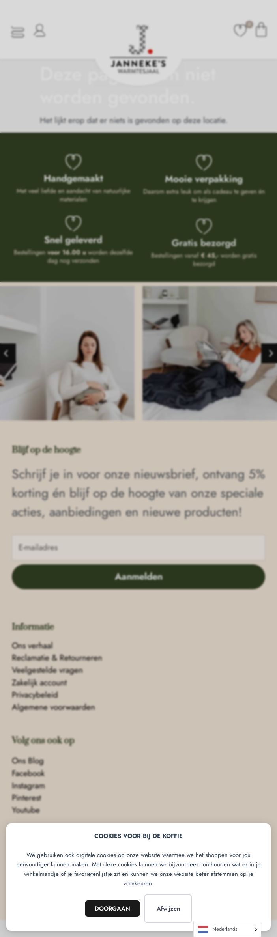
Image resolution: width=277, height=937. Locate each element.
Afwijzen (168, 908)
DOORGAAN (112, 908)
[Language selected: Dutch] (227, 929)
